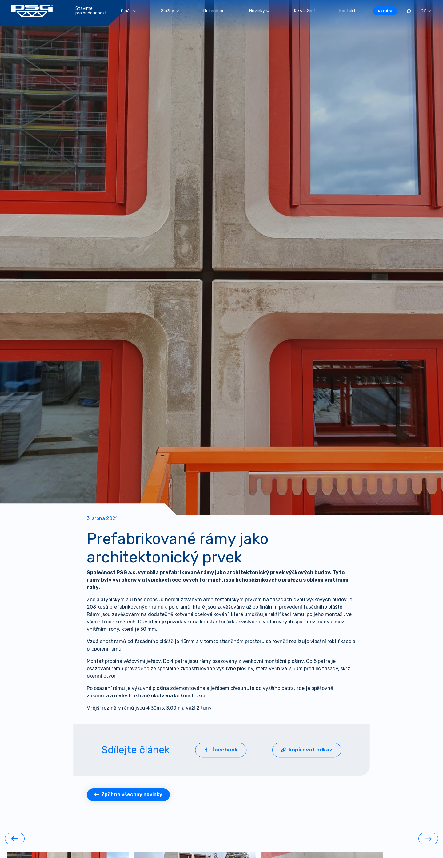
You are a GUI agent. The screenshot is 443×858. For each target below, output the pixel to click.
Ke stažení (304, 11)
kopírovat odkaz (307, 750)
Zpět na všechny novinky (128, 794)
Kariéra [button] (385, 11)
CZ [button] (426, 11)
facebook (221, 750)
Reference (214, 11)
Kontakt (347, 11)
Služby (170, 11)
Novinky (259, 11)
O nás (128, 11)
